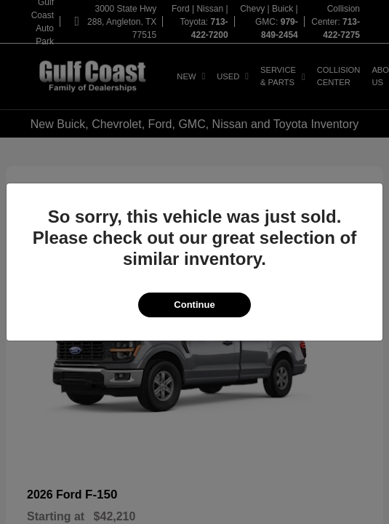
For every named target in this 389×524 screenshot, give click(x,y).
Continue (194, 304)
